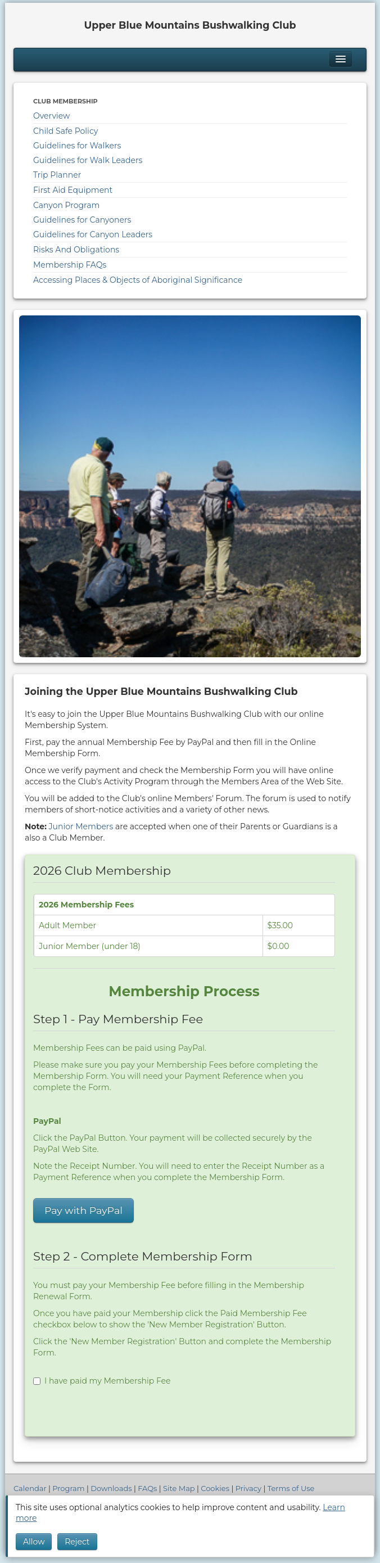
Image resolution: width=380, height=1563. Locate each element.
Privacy (248, 1488)
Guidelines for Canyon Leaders (92, 234)
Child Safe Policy (65, 131)
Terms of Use (291, 1488)
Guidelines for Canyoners (82, 220)
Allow (33, 1542)
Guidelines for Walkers (77, 146)
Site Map (179, 1488)
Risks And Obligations (76, 250)
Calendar (30, 1488)
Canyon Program (66, 205)
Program (68, 1488)
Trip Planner (57, 175)
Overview (51, 116)
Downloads (111, 1488)
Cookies (215, 1488)
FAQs (147, 1488)
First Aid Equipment (72, 190)
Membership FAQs (69, 265)
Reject (77, 1542)
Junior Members (81, 826)
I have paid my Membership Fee (101, 1381)
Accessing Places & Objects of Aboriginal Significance (137, 280)
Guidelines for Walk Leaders (87, 160)
